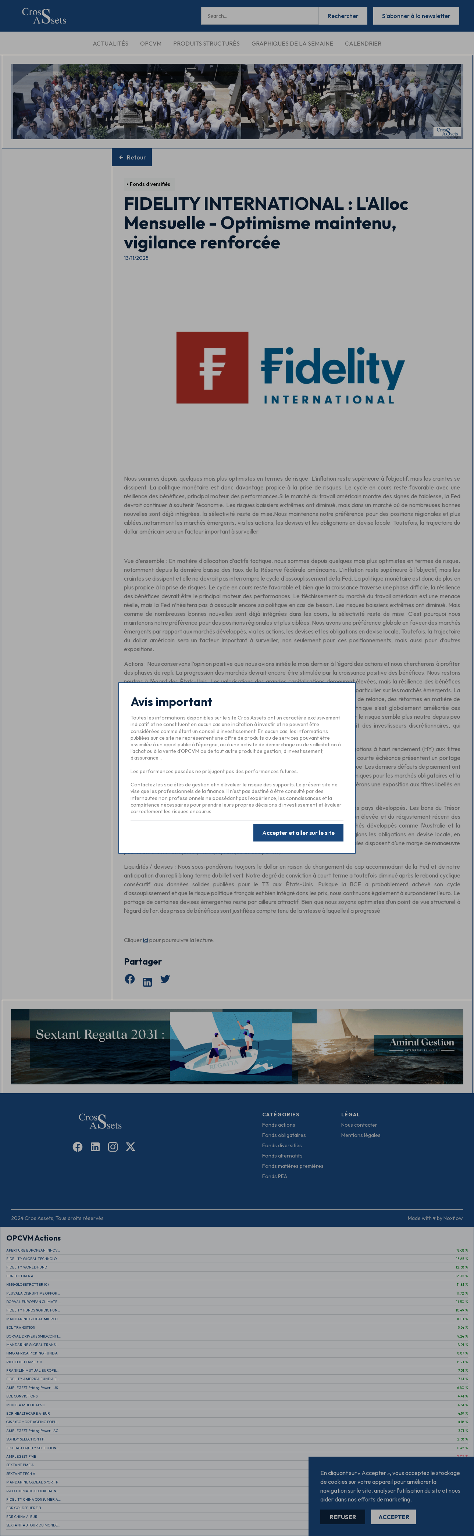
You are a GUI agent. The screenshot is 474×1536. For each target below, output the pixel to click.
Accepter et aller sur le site (298, 832)
